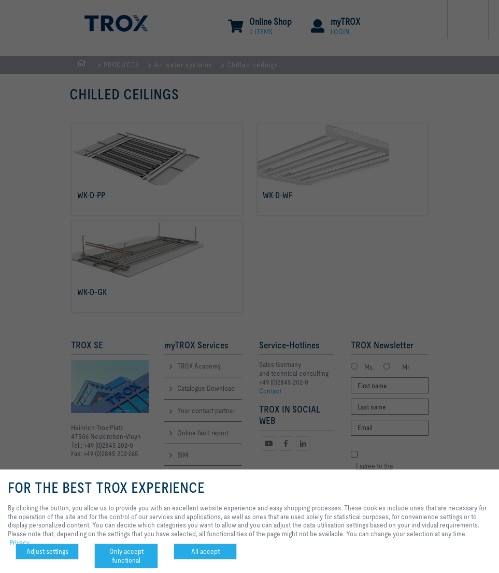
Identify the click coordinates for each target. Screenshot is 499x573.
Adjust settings (47, 551)
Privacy (19, 542)
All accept (205, 551)
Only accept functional (126, 555)
